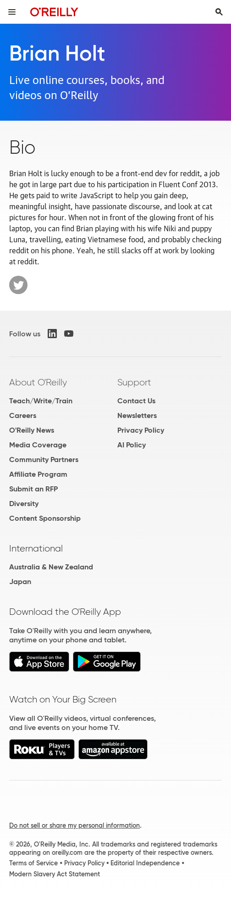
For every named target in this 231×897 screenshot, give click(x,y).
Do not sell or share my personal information (74, 825)
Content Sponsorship (45, 518)
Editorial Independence (145, 863)
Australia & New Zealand (51, 567)
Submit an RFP (33, 489)
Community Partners (43, 459)
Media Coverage (37, 445)
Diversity (23, 503)
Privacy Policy (140, 430)
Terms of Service (33, 863)
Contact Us (136, 401)
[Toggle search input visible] (219, 12)
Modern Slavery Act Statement (54, 874)
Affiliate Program (38, 474)
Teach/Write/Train (40, 401)
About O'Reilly (38, 382)
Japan (20, 581)
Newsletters (137, 415)
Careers (22, 415)
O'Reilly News (31, 430)
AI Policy (131, 445)
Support (134, 382)
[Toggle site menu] (12, 12)
